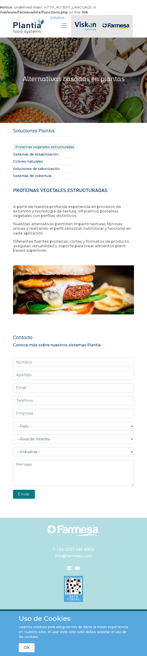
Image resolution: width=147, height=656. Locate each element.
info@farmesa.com (73, 556)
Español (60, 18)
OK (27, 647)
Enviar (24, 493)
